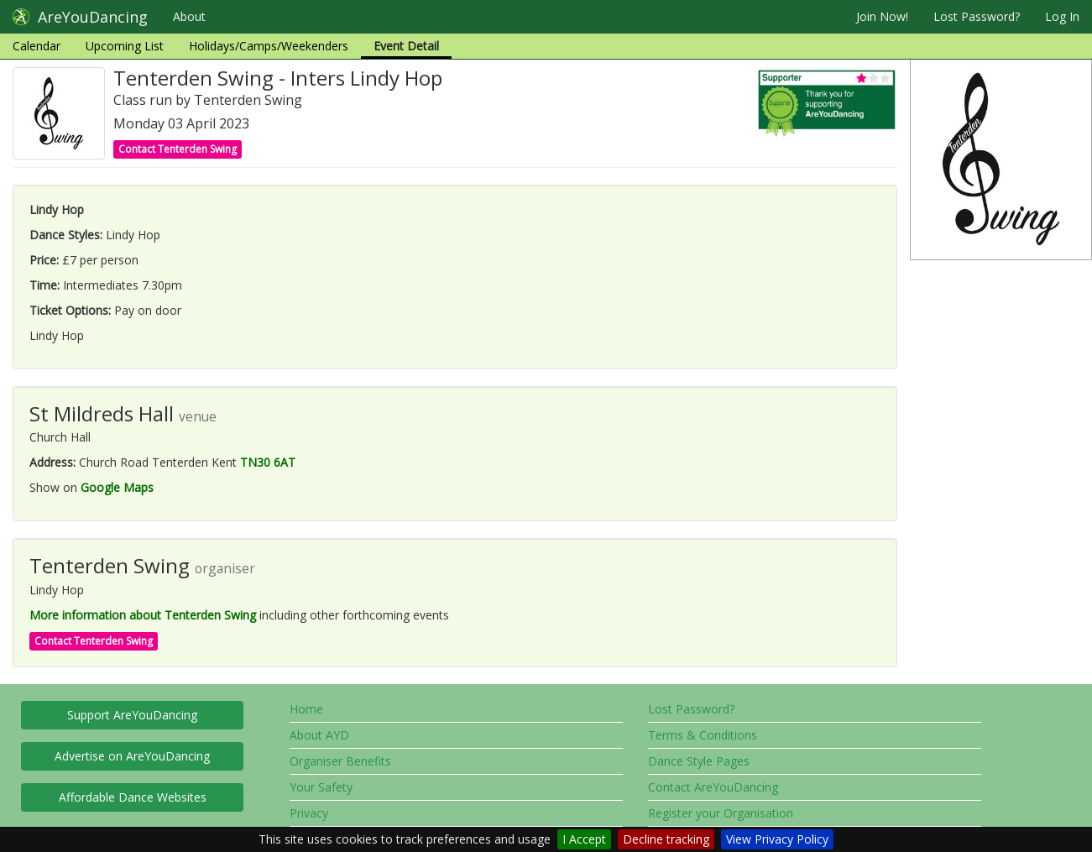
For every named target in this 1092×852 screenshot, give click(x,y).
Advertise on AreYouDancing (132, 756)
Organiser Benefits (340, 761)
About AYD (319, 735)
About (189, 16)
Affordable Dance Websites (132, 797)
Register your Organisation (720, 813)
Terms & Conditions (702, 735)
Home (306, 709)
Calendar (36, 46)
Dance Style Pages (699, 761)
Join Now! (882, 16)
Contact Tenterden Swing (177, 149)
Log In (1062, 16)
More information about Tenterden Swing (142, 615)
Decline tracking (666, 839)
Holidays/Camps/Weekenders (268, 46)
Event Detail (406, 46)
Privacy (309, 813)
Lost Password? (976, 16)
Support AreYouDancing (132, 715)
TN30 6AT (267, 462)
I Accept (584, 839)
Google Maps (117, 487)
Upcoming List (125, 46)
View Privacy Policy (777, 839)
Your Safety (321, 787)
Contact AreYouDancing (713, 787)
